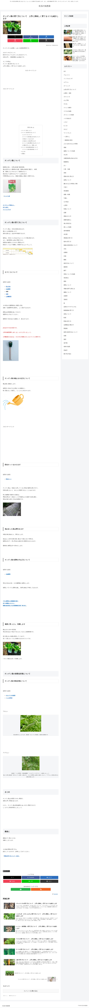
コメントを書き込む (31, 991)
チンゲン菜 (7, 194)
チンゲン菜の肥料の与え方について (32, 140)
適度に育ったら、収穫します (30, 142)
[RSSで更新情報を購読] (32, 887)
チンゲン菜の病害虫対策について (30, 144)
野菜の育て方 (6, 868)
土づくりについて (27, 131)
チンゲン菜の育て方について (29, 129)
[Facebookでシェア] (16, 36)
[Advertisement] (30, 72)
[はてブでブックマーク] (26, 36)
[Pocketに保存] (35, 36)
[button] (54, 36)
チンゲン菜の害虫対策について (31, 146)
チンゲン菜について (27, 126)
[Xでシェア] (7, 36)
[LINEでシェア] (44, 36)
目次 (28, 123)
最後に (23, 151)
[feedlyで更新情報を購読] (29, 887)
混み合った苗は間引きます (29, 138)
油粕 (7, 291)
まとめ (23, 149)
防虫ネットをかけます (28, 135)
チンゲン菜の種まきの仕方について (32, 133)
